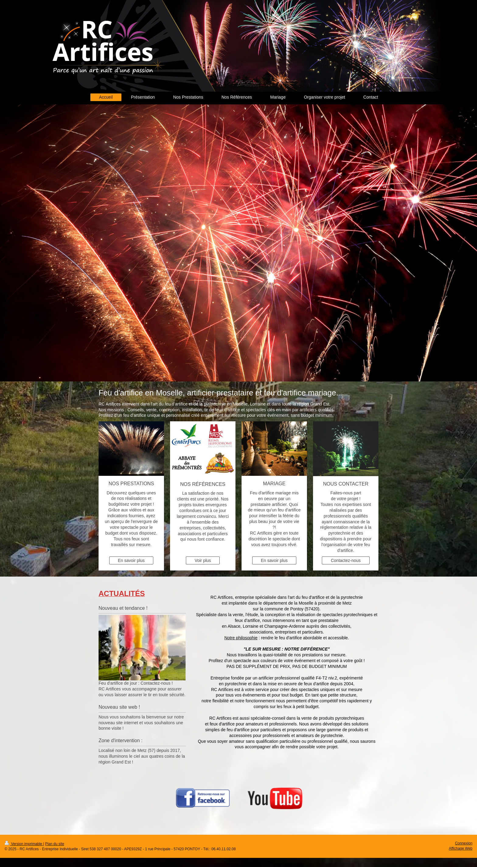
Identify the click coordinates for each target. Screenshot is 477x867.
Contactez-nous (345, 560)
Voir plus (203, 560)
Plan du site (54, 844)
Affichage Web (460, 848)
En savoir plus (131, 560)
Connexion (463, 843)
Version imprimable (24, 844)
